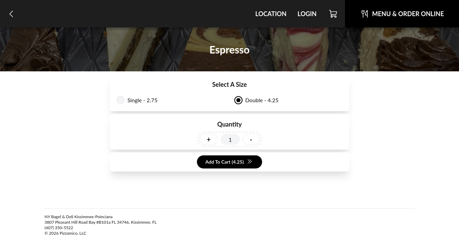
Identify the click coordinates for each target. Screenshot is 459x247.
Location (270, 13)
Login (307, 13)
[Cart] (333, 13)
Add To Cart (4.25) (228, 162)
